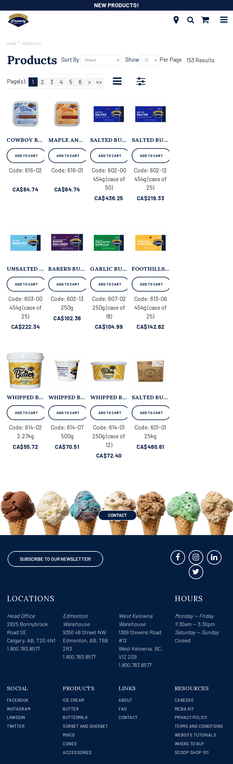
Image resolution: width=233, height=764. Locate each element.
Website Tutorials (196, 734)
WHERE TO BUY (189, 743)
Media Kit (184, 708)
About (126, 700)
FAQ (123, 708)
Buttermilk (75, 717)
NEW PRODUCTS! (116, 5)
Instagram (19, 708)
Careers (184, 700)
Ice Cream (73, 700)
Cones (70, 743)
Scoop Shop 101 (192, 752)
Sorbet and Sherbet (85, 726)
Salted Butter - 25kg (165, 397)
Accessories (77, 752)
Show (132, 59)
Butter (71, 708)
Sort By (70, 59)
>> (99, 81)
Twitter (16, 726)
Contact (128, 717)
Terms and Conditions (199, 726)
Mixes (69, 734)
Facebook (18, 700)
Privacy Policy (191, 717)
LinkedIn (16, 717)
